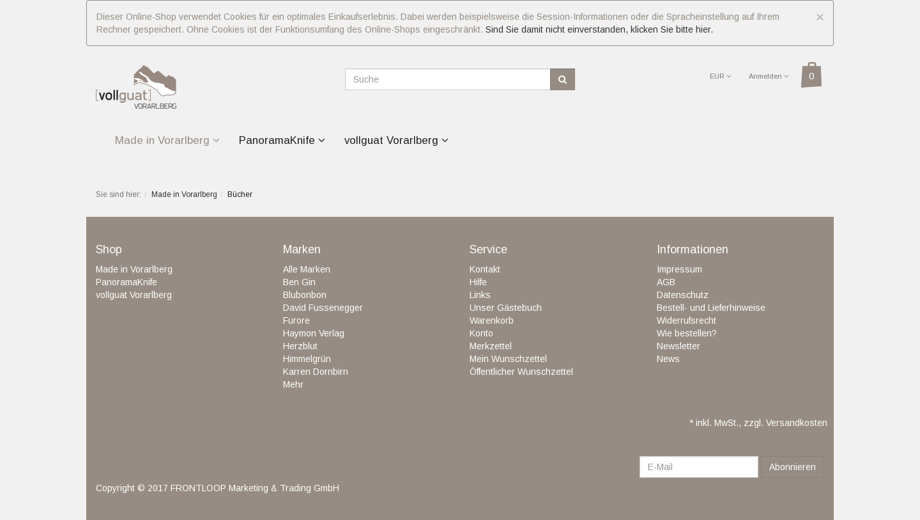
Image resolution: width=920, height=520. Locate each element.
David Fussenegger (323, 308)
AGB (666, 282)
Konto (481, 333)
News (668, 359)
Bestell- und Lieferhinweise (711, 308)
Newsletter (678, 346)
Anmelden (768, 76)
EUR (720, 76)
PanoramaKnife (282, 140)
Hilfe (478, 282)
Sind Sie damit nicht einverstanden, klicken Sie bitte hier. (599, 29)
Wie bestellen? (687, 333)
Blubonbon (304, 295)
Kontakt (485, 269)
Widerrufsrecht (686, 320)
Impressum (679, 269)
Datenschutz (683, 295)
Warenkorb (492, 320)
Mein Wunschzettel (508, 359)
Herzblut (300, 346)
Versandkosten (796, 423)
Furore (296, 320)
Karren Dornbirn (315, 371)
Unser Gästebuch (506, 308)
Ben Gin (299, 282)
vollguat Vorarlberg (396, 140)
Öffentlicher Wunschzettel (521, 371)
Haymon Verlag (313, 333)
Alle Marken (306, 269)
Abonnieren (792, 467)
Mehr (293, 384)
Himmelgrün (307, 359)
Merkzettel (491, 346)
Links (480, 295)
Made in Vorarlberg (167, 140)
